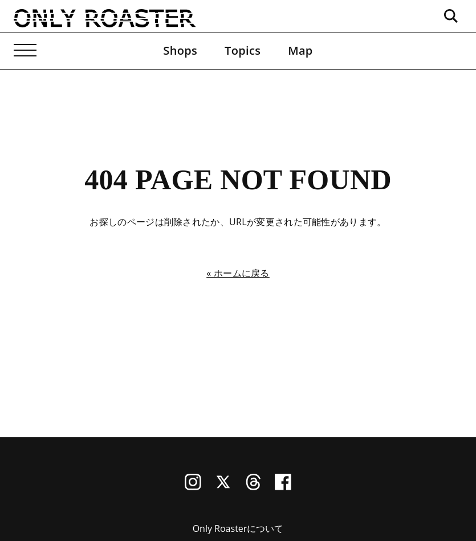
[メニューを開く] (25, 51)
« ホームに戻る (238, 273)
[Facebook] (283, 487)
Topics (243, 50)
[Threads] (253, 487)
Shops (180, 50)
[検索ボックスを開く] (451, 16)
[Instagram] (193, 487)
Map (300, 50)
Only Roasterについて (238, 528)
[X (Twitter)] (223, 487)
